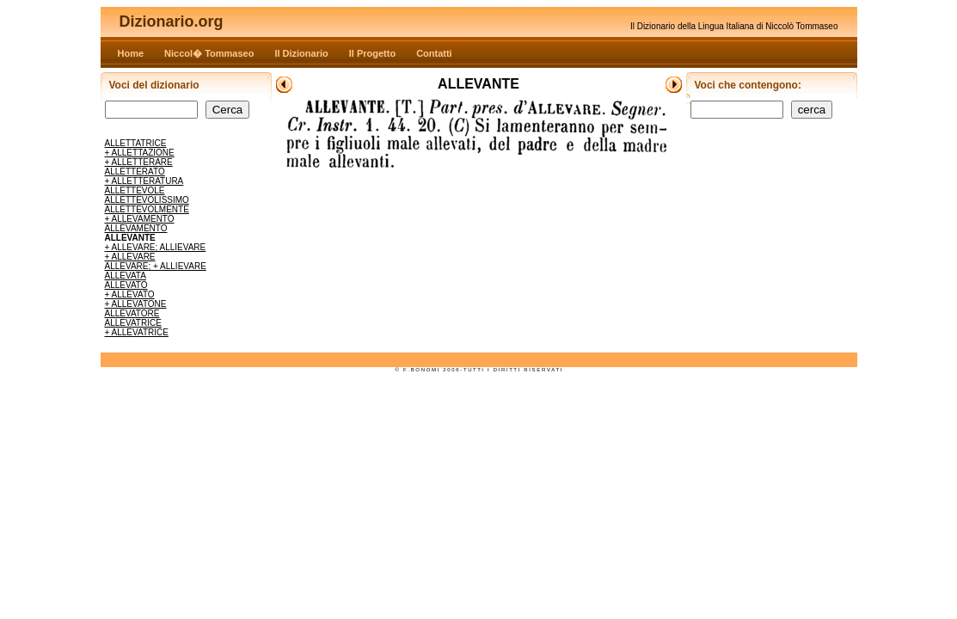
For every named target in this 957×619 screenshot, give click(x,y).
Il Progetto (372, 53)
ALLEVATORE (132, 313)
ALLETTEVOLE (135, 190)
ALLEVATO (126, 285)
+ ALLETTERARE (139, 162)
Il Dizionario (301, 53)
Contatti (434, 53)
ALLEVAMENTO (136, 228)
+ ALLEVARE (130, 256)
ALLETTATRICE (136, 143)
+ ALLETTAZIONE (140, 152)
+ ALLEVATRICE (137, 332)
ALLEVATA (125, 275)
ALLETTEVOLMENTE (147, 209)
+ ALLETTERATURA (144, 181)
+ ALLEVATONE (136, 304)
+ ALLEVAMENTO (140, 219)
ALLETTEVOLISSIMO (147, 200)
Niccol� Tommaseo (209, 53)
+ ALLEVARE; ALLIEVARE (155, 247)
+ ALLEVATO (130, 294)
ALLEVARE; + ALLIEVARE (155, 266)
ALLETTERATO (135, 171)
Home (131, 53)
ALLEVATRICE (133, 323)
